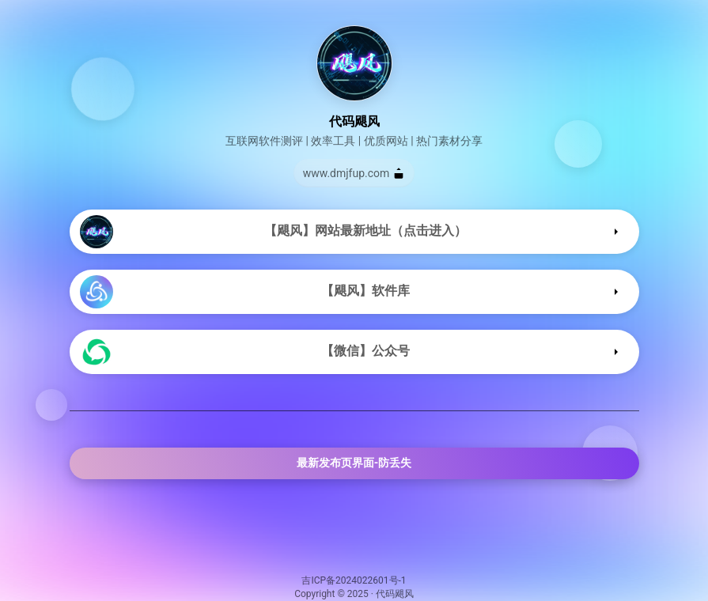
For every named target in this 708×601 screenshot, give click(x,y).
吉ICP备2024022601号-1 (353, 580)
